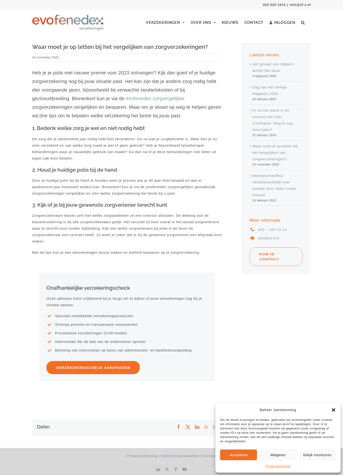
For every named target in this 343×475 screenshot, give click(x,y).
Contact (209, 456)
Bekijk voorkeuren (317, 455)
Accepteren (239, 455)
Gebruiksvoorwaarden (180, 456)
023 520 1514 (274, 5)
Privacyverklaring (278, 466)
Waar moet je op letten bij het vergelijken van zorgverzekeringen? (275, 152)
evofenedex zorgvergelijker (155, 98)
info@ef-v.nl (300, 5)
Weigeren (278, 455)
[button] (333, 410)
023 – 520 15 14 (272, 229)
